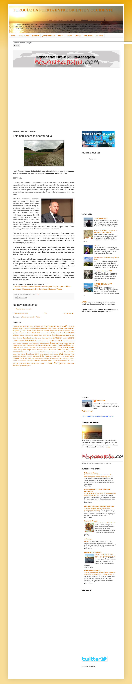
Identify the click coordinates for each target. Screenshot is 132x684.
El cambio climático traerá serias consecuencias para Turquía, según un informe (42, 287)
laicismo (65, 347)
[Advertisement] (30, 99)
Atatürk (34, 330)
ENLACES (99, 36)
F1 (43, 341)
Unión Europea (55, 363)
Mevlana (31, 352)
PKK (42, 356)
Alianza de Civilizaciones (33, 328)
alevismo (15, 328)
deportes (55, 335)
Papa (72, 354)
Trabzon (49, 360)
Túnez (72, 360)
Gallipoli (72, 341)
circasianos (47, 333)
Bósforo (60, 330)
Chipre (33, 333)
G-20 (63, 341)
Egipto (29, 338)
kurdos (59, 347)
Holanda (15, 345)
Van (65, 363)
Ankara (50, 328)
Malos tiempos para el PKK (103, 271)
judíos (41, 347)
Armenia (70, 328)
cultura (22, 335)
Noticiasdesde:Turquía (92, 571)
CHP (38, 333)
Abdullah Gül (17, 326)
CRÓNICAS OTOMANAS (92, 552)
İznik (17, 347)
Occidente (30, 354)
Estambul (29, 340)
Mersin (26, 352)
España (71, 338)
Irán (55, 345)
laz (70, 347)
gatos (19, 343)
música (53, 352)
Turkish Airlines (30, 363)
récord (62, 356)
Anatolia (44, 328)
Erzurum (65, 338)
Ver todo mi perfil (87, 411)
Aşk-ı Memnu (27, 330)
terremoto (37, 361)
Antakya (55, 328)
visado (72, 363)
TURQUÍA (35, 36)
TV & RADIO (88, 36)
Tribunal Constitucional (60, 360)
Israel (64, 345)
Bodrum (55, 330)
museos (48, 352)
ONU (37, 354)
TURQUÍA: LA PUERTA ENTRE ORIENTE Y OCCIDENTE (63, 10)
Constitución (69, 333)
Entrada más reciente (21, 313)
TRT (69, 360)
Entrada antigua (68, 313)
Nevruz (66, 352)
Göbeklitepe (36, 343)
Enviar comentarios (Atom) (31, 317)
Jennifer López (28, 347)
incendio (43, 345)
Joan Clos (35, 347)
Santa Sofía (49, 358)
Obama (23, 354)
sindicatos (59, 358)
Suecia (15, 360)
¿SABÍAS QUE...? (48, 36)
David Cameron (29, 335)
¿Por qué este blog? (100, 218)
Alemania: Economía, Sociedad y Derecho (99, 506)
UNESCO (43, 363)
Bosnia (65, 330)
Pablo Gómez (101, 401)
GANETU (15, 343)
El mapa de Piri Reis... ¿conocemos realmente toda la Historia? (106, 231)
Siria (64, 358)
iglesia (37, 345)
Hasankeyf (71, 343)
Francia (54, 341)
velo (68, 363)
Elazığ (43, 338)
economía (70, 335)
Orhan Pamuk (44, 354)
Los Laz (96, 245)
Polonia (47, 356)
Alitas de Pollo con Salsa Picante (105, 523)
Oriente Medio (54, 354)
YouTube (16, 366)
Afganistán (37, 326)
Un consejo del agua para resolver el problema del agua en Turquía (37, 289)
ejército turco (36, 338)
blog (51, 330)
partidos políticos (26, 356)
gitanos (30, 343)
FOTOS (69, 36)
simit (54, 358)
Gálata (67, 341)
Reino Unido (69, 356)
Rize (20, 358)
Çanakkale (16, 333)
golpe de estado (44, 343)
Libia (72, 347)
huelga (32, 345)
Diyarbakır (62, 335)
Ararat (65, 328)
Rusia (29, 358)
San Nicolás (35, 358)
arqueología (17, 330)
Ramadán (57, 356)
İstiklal (69, 345)
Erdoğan (57, 337)
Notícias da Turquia (91, 473)
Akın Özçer (60, 326)
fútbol (60, 341)
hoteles (20, 345)
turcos (15, 363)
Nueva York (16, 354)
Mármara (40, 350)
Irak (53, 345)
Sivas (67, 358)
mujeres (42, 352)
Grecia (52, 343)
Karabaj (45, 347)
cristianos (16, 335)
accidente (26, 326)
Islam (59, 345)
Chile (28, 333)
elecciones (49, 338)
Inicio (45, 313)
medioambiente (18, 352)
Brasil (68, 330)
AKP (65, 326)
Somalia (72, 358)
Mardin (34, 350)
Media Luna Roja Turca (65, 350)
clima (53, 333)
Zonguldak (28, 365)
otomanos (67, 354)
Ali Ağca (21, 328)
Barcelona (40, 330)
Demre (40, 335)
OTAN (61, 354)
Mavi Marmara (50, 350)
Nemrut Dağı (60, 352)
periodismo (36, 356)
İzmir (14, 347)
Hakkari (61, 343)
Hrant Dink (26, 345)
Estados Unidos (18, 341)
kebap (54, 347)
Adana (31, 326)
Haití (57, 343)
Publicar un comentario (23, 309)
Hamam (66, 343)
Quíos (52, 356)
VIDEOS (78, 36)
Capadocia (22, 333)
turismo (21, 363)
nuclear (71, 352)
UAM (37, 363)
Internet (48, 345)
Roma (25, 358)
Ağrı (42, 326)
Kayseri (50, 347)
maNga (20, 350)
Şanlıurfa (42, 358)
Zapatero (22, 365)
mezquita (36, 352)
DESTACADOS (23, 36)
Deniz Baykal (47, 335)
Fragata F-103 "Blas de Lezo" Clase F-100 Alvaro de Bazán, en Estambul (105, 556)
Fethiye (46, 341)
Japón (21, 347)
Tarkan (24, 360)
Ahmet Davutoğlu (50, 326)
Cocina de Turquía (90, 521)
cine (42, 333)
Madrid (15, 350)
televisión (30, 361)
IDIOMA (60, 36)
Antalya (60, 328)
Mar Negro (27, 350)
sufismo (20, 360)
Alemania (71, 326)
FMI (50, 341)
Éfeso (14, 338)
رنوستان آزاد (88, 539)
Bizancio (46, 330)
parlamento (16, 356)
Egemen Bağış (22, 338)
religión (16, 358)
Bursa (72, 330)
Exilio (86, 541)
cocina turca (59, 333)
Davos (36, 335)
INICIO (13, 36)
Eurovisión (38, 341)
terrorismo (44, 360)
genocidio (25, 343)
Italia (73, 345)
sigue (108, 447)
